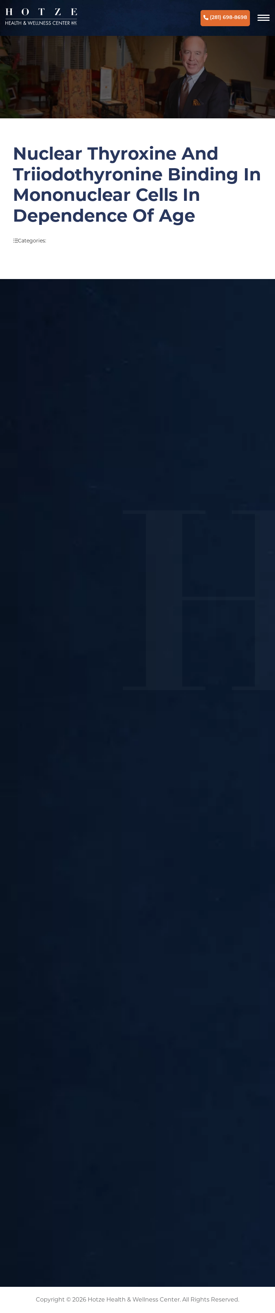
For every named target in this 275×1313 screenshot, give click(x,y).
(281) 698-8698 (225, 17)
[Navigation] (263, 18)
